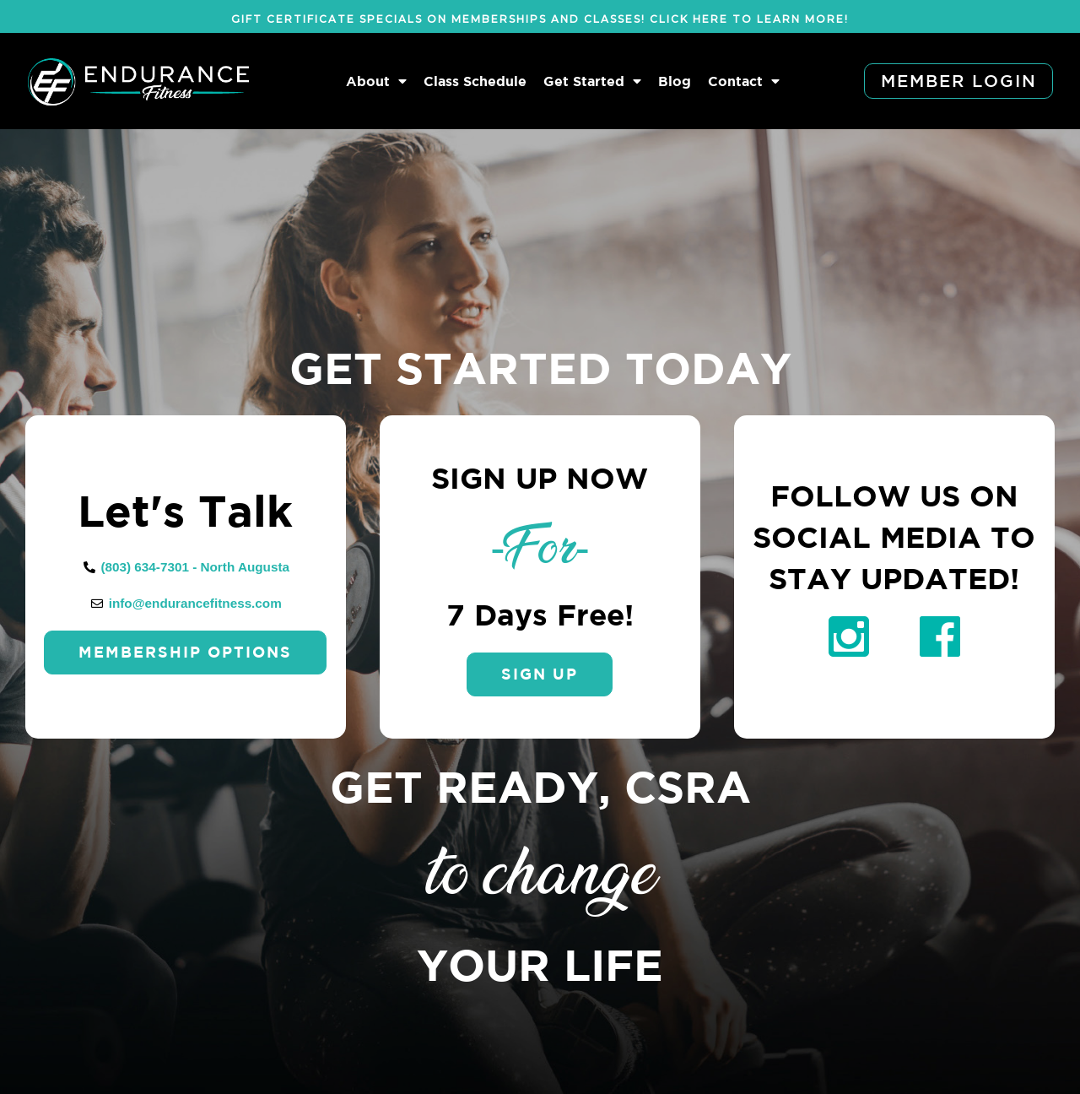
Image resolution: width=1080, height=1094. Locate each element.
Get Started (592, 81)
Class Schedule (475, 81)
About (376, 81)
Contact (744, 81)
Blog (674, 81)
